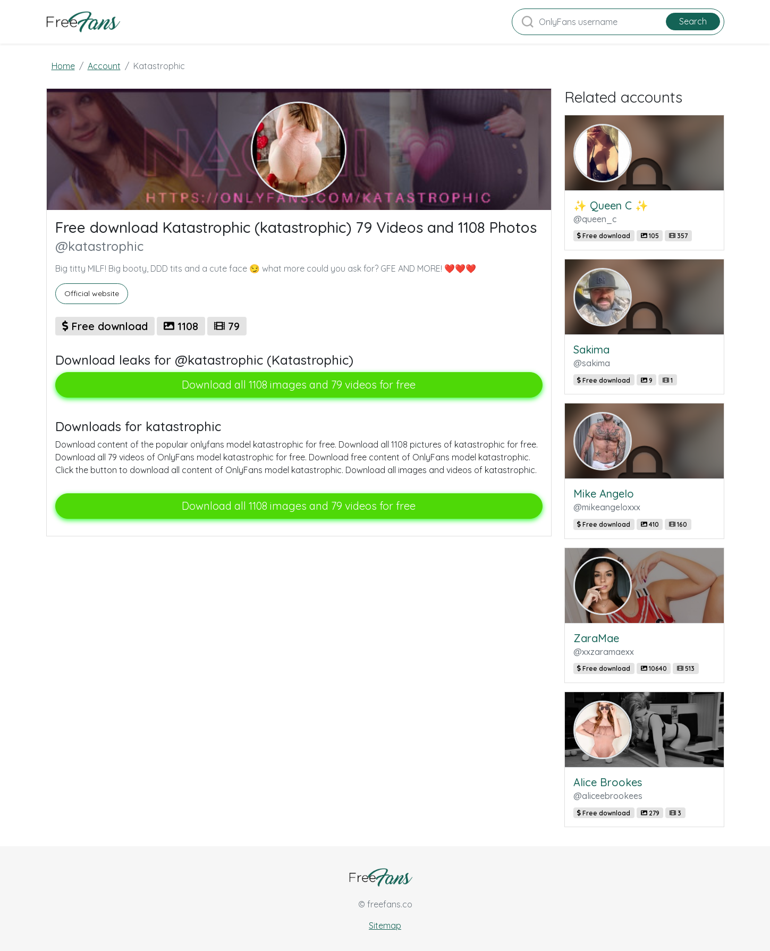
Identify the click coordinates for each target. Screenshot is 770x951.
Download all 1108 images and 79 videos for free (299, 384)
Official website (91, 293)
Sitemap (385, 925)
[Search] (618, 22)
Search (693, 21)
